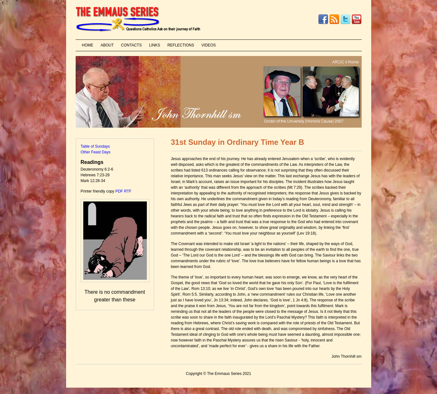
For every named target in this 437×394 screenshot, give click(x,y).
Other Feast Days (96, 152)
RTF (127, 191)
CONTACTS (131, 45)
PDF (119, 191)
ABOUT (107, 45)
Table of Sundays (95, 146)
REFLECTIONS (180, 45)
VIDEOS (208, 45)
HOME (87, 45)
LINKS (154, 45)
